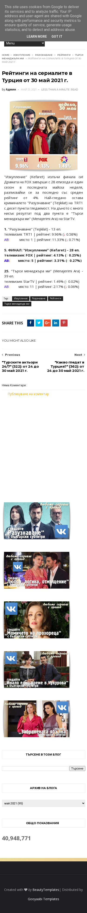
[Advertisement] (43, 446)
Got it (57, 36)
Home (6, 55)
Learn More (37, 36)
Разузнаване (44, 55)
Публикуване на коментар (28, 394)
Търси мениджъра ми (16, 303)
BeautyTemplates (45, 889)
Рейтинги (64, 55)
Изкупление (21, 55)
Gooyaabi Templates (43, 899)
